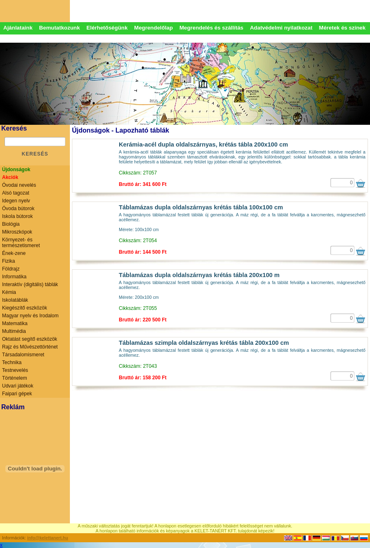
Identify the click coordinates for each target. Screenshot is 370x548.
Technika (11, 362)
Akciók (10, 177)
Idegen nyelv (16, 201)
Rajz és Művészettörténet (30, 347)
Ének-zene (13, 253)
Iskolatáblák (15, 300)
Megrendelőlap (153, 28)
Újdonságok (16, 169)
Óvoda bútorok (18, 208)
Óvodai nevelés (19, 185)
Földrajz (11, 269)
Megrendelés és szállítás (211, 28)
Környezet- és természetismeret (21, 242)
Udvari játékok (17, 386)
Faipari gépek (17, 394)
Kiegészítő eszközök (24, 308)
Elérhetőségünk (106, 28)
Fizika (8, 261)
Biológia (11, 224)
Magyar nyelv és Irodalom (30, 316)
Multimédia (14, 331)
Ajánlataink (17, 28)
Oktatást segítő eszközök (29, 339)
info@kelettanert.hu (47, 537)
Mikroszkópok (17, 232)
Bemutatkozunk (59, 28)
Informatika (14, 277)
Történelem (14, 378)
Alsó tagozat (15, 193)
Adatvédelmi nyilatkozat (281, 28)
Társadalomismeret (23, 355)
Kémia (9, 292)
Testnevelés (15, 370)
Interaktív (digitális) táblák (30, 284)
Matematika (15, 323)
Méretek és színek (342, 28)
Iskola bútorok (17, 216)
